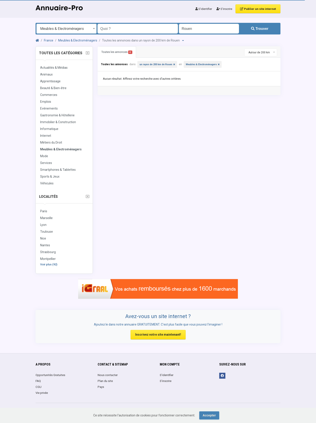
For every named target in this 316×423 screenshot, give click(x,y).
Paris (43, 211)
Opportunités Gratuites (50, 375)
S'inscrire (224, 9)
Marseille (46, 218)
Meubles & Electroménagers (77, 40)
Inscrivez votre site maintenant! (158, 334)
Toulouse (46, 231)
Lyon (43, 225)
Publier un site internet (258, 9)
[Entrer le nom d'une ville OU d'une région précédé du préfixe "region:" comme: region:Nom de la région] (209, 29)
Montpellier (48, 259)
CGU (38, 387)
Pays (101, 387)
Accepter (209, 415)
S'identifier (203, 9)
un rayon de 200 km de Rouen (156, 64)
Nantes (45, 245)
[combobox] (66, 29)
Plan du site (105, 381)
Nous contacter (108, 375)
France (48, 40)
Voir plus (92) (48, 264)
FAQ (38, 381)
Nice (43, 238)
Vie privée (42, 392)
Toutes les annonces (116, 52)
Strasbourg (48, 252)
